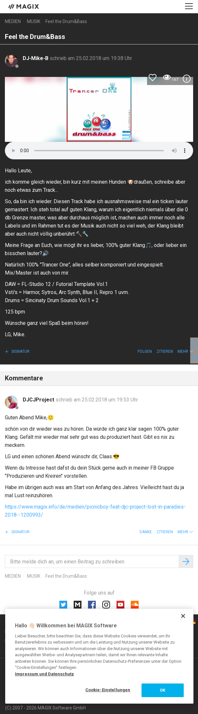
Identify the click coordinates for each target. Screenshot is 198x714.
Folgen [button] (145, 351)
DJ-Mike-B (36, 58)
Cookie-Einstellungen (107, 689)
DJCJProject (39, 400)
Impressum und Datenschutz (44, 673)
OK (162, 690)
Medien (13, 21)
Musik (33, 21)
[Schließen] (183, 616)
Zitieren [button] (164, 351)
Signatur (20, 351)
